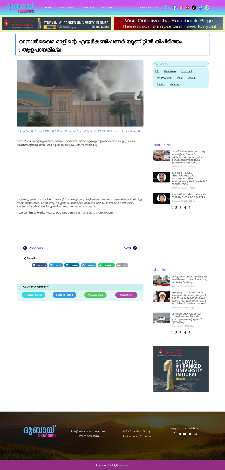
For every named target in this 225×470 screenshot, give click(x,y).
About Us (107, 7)
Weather (175, 84)
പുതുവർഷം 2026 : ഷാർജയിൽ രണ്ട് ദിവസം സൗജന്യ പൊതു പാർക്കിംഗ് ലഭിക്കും (189, 279)
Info (157, 71)
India (180, 77)
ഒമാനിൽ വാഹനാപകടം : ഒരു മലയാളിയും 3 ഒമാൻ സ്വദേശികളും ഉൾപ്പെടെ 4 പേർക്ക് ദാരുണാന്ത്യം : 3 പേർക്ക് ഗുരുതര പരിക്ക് (188, 157)
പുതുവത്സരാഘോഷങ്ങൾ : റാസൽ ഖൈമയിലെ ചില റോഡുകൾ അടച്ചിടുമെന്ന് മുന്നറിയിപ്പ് (186, 317)
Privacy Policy (148, 7)
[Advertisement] (80, 172)
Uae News (170, 71)
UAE (138, 131)
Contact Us (126, 7)
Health (161, 84)
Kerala (191, 77)
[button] (166, 7)
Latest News (66, 7)
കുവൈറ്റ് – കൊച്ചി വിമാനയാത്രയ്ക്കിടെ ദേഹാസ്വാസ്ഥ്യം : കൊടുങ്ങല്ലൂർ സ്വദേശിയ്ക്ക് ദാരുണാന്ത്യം (188, 178)
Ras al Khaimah (129, 131)
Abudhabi (186, 71)
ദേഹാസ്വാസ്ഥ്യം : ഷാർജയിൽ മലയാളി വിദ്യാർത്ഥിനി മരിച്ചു (189, 195)
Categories (87, 7)
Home (48, 7)
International (164, 77)
